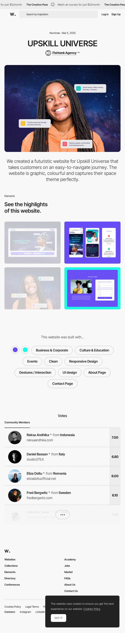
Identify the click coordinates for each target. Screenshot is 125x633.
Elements (9, 572)
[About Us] (32, 288)
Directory (10, 578)
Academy (70, 559)
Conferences (12, 584)
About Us (69, 584)
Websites (9, 559)
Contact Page (62, 384)
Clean (53, 361)
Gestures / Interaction (35, 372)
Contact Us (71, 590)
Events (32, 361)
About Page (97, 372)
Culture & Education (94, 350)
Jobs (67, 565)
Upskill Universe (63, 43)
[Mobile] (92, 243)
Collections (11, 565)
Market (68, 572)
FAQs (67, 578)
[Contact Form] (92, 288)
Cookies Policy (12, 606)
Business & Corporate (52, 350)
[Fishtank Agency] (62, 53)
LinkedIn (40, 611)
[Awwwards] (13, 14)
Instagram (25, 611)
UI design (70, 372)
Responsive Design (83, 361)
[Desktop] (32, 243)
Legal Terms (32, 606)
